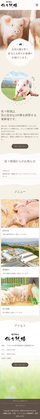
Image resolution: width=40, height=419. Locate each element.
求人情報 (6, 309)
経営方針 (6, 231)
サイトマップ (20, 405)
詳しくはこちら (20, 146)
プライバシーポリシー (20, 401)
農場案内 (6, 270)
